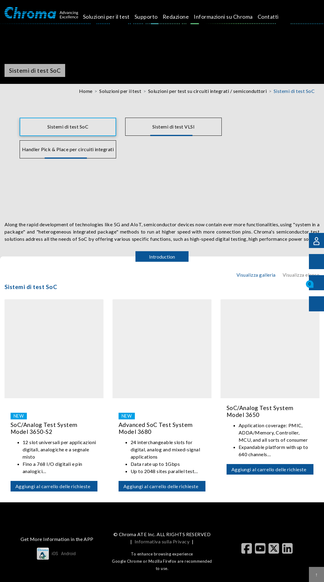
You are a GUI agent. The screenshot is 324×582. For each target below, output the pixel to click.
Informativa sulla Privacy (162, 541)
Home (86, 91)
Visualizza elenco (301, 275)
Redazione (183, 16)
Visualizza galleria (256, 275)
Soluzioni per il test (113, 16)
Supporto (153, 16)
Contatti (274, 16)
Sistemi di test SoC (294, 91)
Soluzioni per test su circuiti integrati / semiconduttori (207, 91)
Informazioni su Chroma (230, 16)
